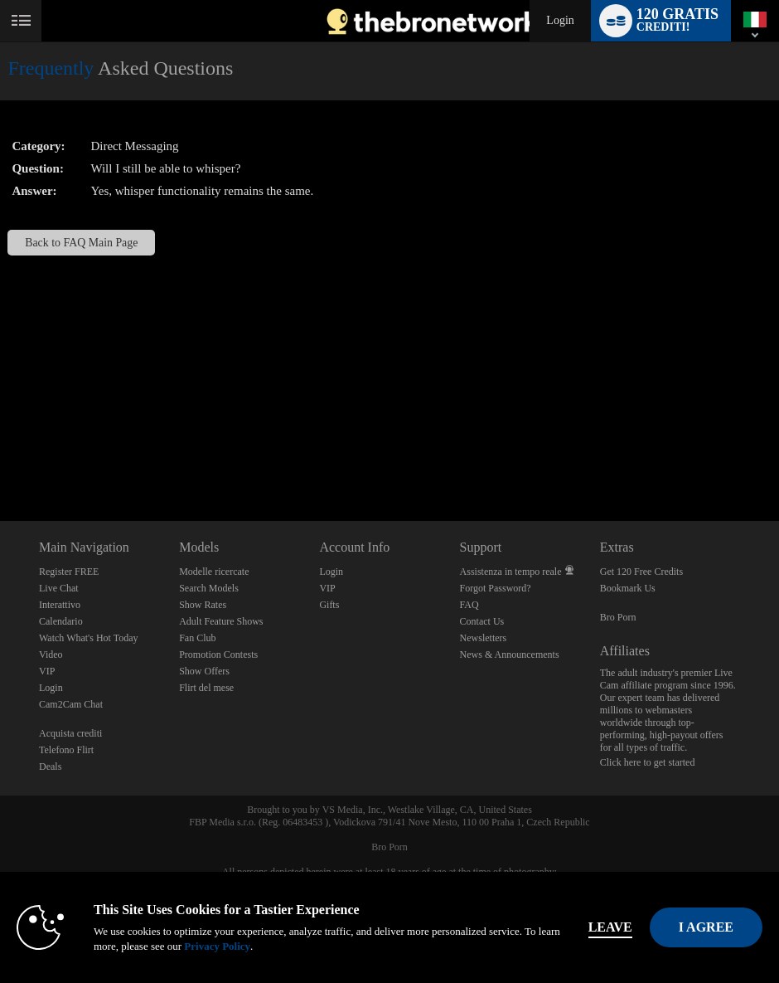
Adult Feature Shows (221, 621)
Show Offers (204, 671)
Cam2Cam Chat (71, 704)
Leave (610, 927)
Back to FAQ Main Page (81, 242)
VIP (47, 671)
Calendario (61, 621)
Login (559, 20)
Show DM (0, 459)
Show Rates (202, 605)
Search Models (209, 588)
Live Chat (59, 588)
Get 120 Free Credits (641, 571)
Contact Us (482, 621)
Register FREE (69, 571)
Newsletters (483, 638)
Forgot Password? (495, 588)
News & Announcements (509, 654)
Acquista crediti (70, 733)
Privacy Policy (217, 946)
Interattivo (59, 605)
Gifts (329, 605)
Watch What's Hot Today (88, 638)
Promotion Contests (218, 654)
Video (51, 654)
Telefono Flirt (66, 750)
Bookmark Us (628, 588)
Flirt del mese (206, 687)
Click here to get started (647, 762)
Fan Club (197, 638)
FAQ (469, 605)
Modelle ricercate (214, 571)
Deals (50, 766)
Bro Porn (618, 617)
